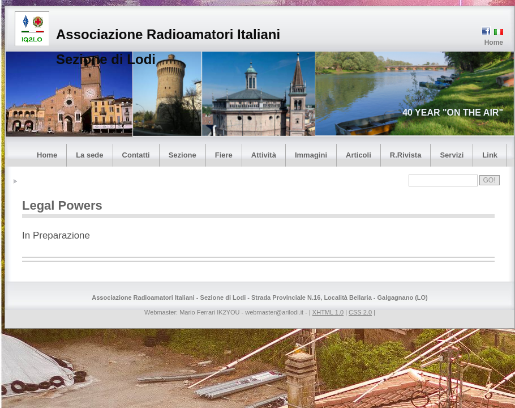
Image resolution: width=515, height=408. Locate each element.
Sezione (182, 155)
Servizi (452, 155)
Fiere (224, 155)
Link (489, 155)
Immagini (311, 155)
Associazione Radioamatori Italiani (168, 34)
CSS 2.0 (360, 312)
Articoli (358, 155)
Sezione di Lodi (106, 59)
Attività (263, 155)
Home (493, 42)
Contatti (136, 155)
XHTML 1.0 (328, 312)
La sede (89, 155)
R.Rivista (406, 155)
